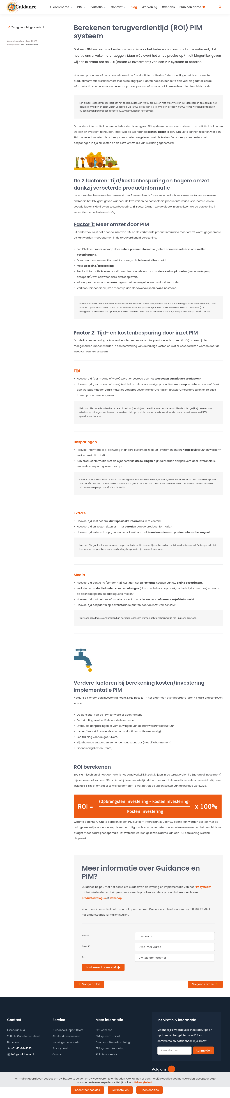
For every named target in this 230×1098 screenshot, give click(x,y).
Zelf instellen (120, 1090)
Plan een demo (190, 7)
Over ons (168, 7)
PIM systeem (202, 887)
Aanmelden (203, 1050)
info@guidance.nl (22, 1054)
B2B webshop (104, 1030)
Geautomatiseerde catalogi (113, 1042)
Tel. (84, 957)
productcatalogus (94, 898)
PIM (79, 7)
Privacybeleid (60, 1048)
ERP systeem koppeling (110, 1048)
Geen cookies (150, 1090)
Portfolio (97, 7)
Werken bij (149, 7)
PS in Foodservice (106, 1054)
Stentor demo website (66, 1036)
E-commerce (59, 7)
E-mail (86, 946)
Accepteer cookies (87, 1090)
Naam (85, 935)
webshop (116, 898)
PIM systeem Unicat (108, 1036)
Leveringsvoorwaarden (66, 1042)
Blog (134, 7)
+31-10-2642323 (21, 1048)
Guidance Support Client (67, 1030)
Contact (117, 7)
